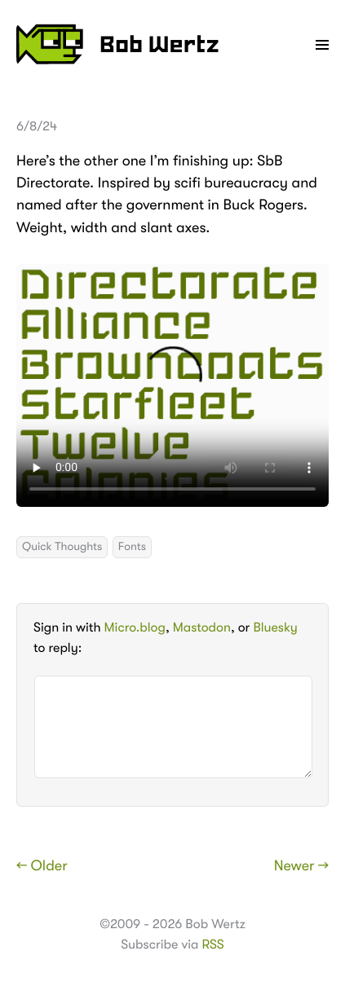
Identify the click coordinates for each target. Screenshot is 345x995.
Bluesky (275, 627)
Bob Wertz (117, 44)
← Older (42, 866)
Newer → (301, 866)
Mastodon (202, 627)
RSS (212, 944)
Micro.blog (135, 627)
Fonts (132, 546)
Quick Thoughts (62, 546)
